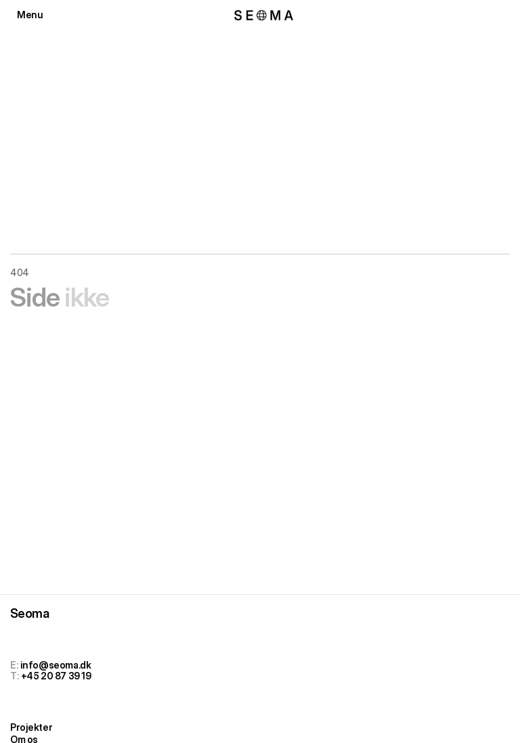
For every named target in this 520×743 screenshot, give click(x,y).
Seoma (29, 613)
